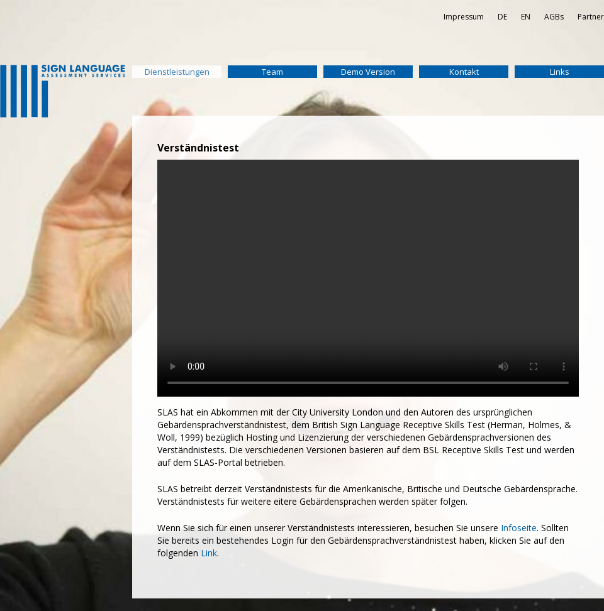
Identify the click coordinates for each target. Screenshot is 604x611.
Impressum (464, 16)
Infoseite (519, 528)
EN (525, 16)
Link (209, 553)
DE (502, 16)
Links (559, 71)
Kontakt (464, 71)
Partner (591, 16)
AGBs (554, 16)
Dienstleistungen (177, 71)
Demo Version (368, 71)
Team (272, 71)
